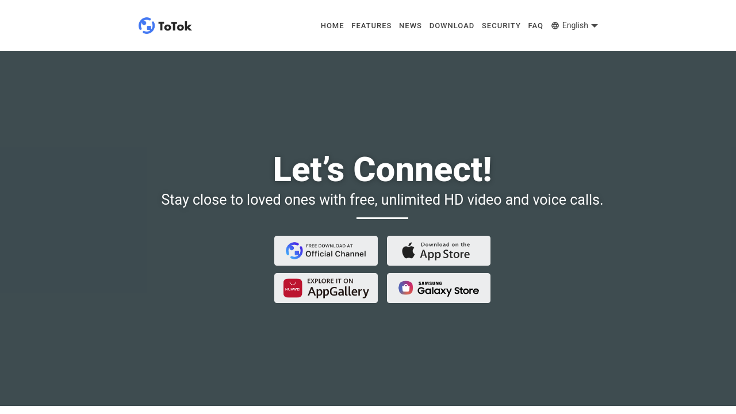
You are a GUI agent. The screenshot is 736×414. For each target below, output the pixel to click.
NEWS (410, 25)
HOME (332, 25)
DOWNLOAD (452, 25)
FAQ (536, 25)
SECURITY (501, 25)
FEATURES (371, 25)
